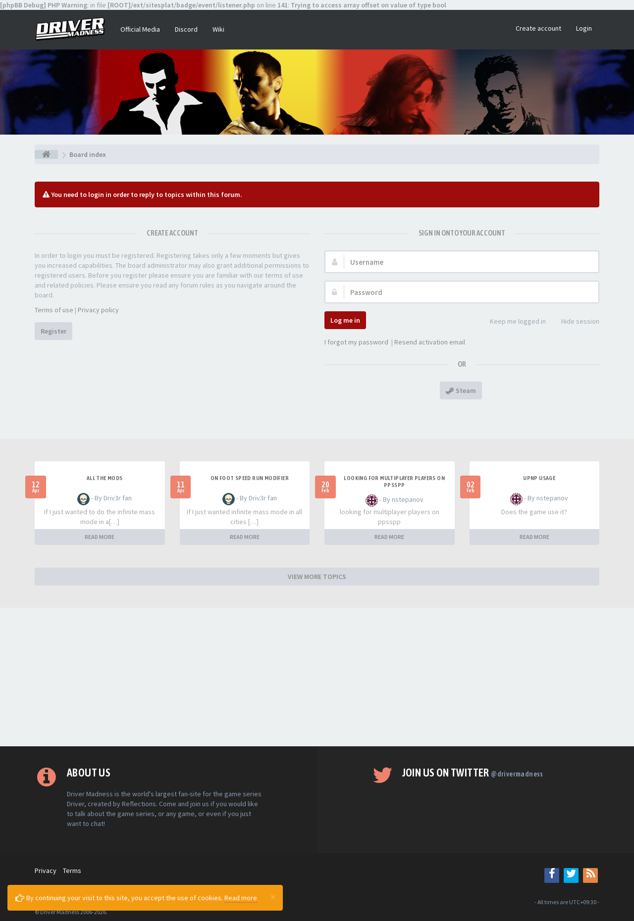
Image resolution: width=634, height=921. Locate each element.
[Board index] (46, 154)
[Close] (272, 897)
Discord (186, 29)
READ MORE (99, 536)
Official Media (140, 29)
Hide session (574, 322)
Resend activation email (429, 342)
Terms (72, 870)
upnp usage (539, 478)
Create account (538, 28)
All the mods (105, 478)
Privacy (45, 870)
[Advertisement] (317, 677)
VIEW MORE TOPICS (317, 576)
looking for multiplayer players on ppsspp (394, 481)
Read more (240, 897)
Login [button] (584, 28)
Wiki (218, 29)
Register (53, 331)
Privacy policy (98, 309)
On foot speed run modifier (250, 478)
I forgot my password (356, 342)
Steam (461, 390)
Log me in (345, 320)
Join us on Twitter (472, 772)
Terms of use (54, 309)
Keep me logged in (512, 322)
